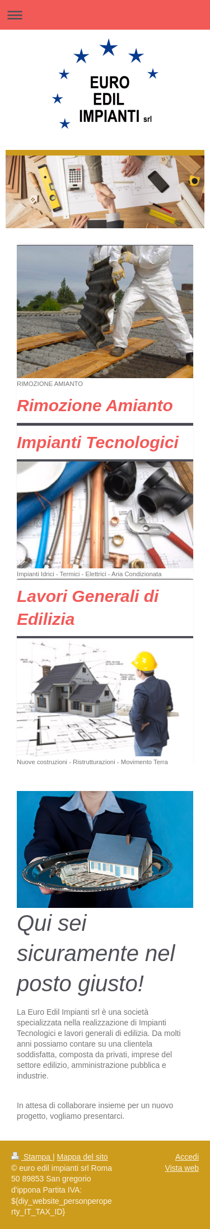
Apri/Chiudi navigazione (105, 15)
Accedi (187, 1156)
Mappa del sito (82, 1156)
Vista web (182, 1168)
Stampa (32, 1156)
